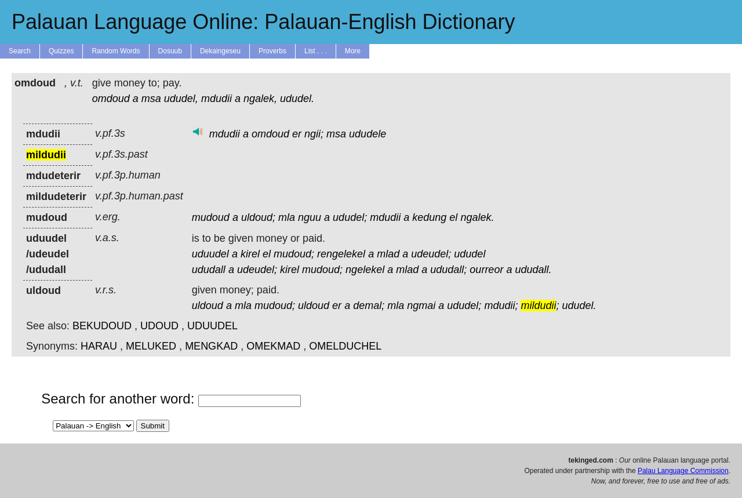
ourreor (486, 269)
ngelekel (364, 269)
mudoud (211, 217)
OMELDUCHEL (345, 346)
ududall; (448, 269)
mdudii (216, 98)
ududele (367, 134)
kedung (429, 217)
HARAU (99, 346)
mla (286, 217)
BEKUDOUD (102, 326)
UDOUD (159, 326)
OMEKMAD (273, 346)
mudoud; (294, 254)
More (353, 51)
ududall (208, 269)
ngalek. (477, 217)
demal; (368, 305)
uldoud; (258, 217)
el (453, 217)
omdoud (111, 98)
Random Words (116, 51)
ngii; (313, 134)
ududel (469, 254)
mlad (388, 254)
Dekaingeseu (220, 51)
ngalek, (260, 98)
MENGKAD (211, 346)
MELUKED (151, 346)
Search (20, 51)
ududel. (297, 98)
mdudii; (501, 305)
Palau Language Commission (683, 471)
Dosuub (170, 51)
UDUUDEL (212, 326)
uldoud (207, 305)
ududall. (533, 269)
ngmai (421, 305)
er (296, 134)
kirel (250, 254)
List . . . (315, 51)
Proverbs (272, 51)
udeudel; (431, 254)
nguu (309, 217)
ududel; (350, 217)
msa (151, 98)
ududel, (181, 98)
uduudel (210, 254)
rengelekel (341, 254)
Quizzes (61, 51)
